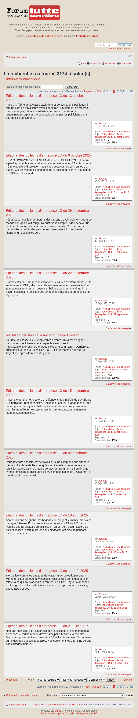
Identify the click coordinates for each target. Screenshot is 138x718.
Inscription (110, 63)
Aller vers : (52, 695)
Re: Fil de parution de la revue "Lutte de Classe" (42, 335)
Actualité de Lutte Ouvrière (116, 131)
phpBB (58, 710)
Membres (95, 63)
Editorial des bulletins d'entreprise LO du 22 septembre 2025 (111, 314)
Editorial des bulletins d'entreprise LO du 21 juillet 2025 (47, 626)
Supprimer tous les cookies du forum (65, 704)
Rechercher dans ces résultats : (34, 86)
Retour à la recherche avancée (23, 78)
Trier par (30, 679)
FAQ (83, 63)
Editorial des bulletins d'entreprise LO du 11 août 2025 (47, 571)
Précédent (11, 679)
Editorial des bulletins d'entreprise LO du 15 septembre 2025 (111, 432)
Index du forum (17, 57)
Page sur (92, 91)
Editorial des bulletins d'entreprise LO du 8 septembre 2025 (110, 494)
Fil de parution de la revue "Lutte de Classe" (111, 371)
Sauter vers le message (118, 148)
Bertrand (102, 123)
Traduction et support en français (57, 713)
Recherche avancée (121, 48)
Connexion (126, 63)
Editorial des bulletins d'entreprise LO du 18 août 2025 (47, 515)
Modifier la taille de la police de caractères (129, 56)
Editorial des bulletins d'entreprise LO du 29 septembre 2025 (111, 252)
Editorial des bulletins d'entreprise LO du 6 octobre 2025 (48, 155)
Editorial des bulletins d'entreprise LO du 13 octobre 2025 (112, 135)
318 (131, 91)
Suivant (128, 679)
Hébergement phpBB (86, 713)
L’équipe (38, 704)
